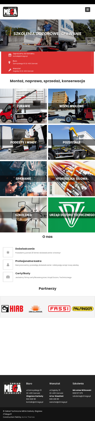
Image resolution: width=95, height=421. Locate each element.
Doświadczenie (27, 248)
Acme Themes (28, 417)
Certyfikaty (25, 273)
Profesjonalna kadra (30, 261)
